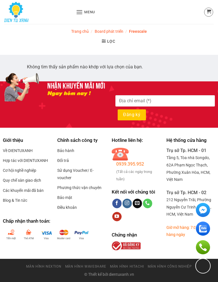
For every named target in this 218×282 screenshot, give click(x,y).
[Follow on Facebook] (117, 203)
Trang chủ (80, 31)
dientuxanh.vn (121, 274)
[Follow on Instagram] (127, 203)
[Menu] (85, 12)
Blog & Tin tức (15, 200)
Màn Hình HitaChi (127, 266)
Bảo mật (64, 197)
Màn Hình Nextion (43, 266)
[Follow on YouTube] (117, 217)
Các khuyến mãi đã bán (23, 190)
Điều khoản (67, 207)
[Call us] (147, 203)
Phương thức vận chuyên (79, 187)
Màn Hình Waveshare (85, 266)
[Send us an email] (137, 203)
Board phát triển (109, 31)
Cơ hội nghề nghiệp (19, 170)
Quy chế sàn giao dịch (22, 180)
